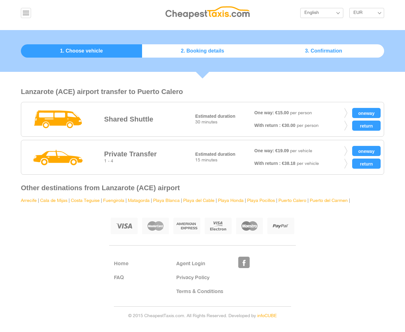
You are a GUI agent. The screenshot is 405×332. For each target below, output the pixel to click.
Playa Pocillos (261, 201)
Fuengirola (113, 201)
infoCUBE (267, 316)
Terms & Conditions (199, 291)
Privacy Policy (192, 277)
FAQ (119, 277)
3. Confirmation (323, 50)
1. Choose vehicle (81, 50)
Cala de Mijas (53, 201)
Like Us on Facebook (244, 262)
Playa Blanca (166, 201)
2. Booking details (202, 50)
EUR (358, 13)
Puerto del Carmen (329, 201)
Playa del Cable (199, 201)
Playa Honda (231, 201)
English (311, 13)
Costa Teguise (85, 201)
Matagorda (139, 201)
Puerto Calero (292, 201)
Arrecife (29, 201)
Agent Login (190, 263)
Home (121, 263)
